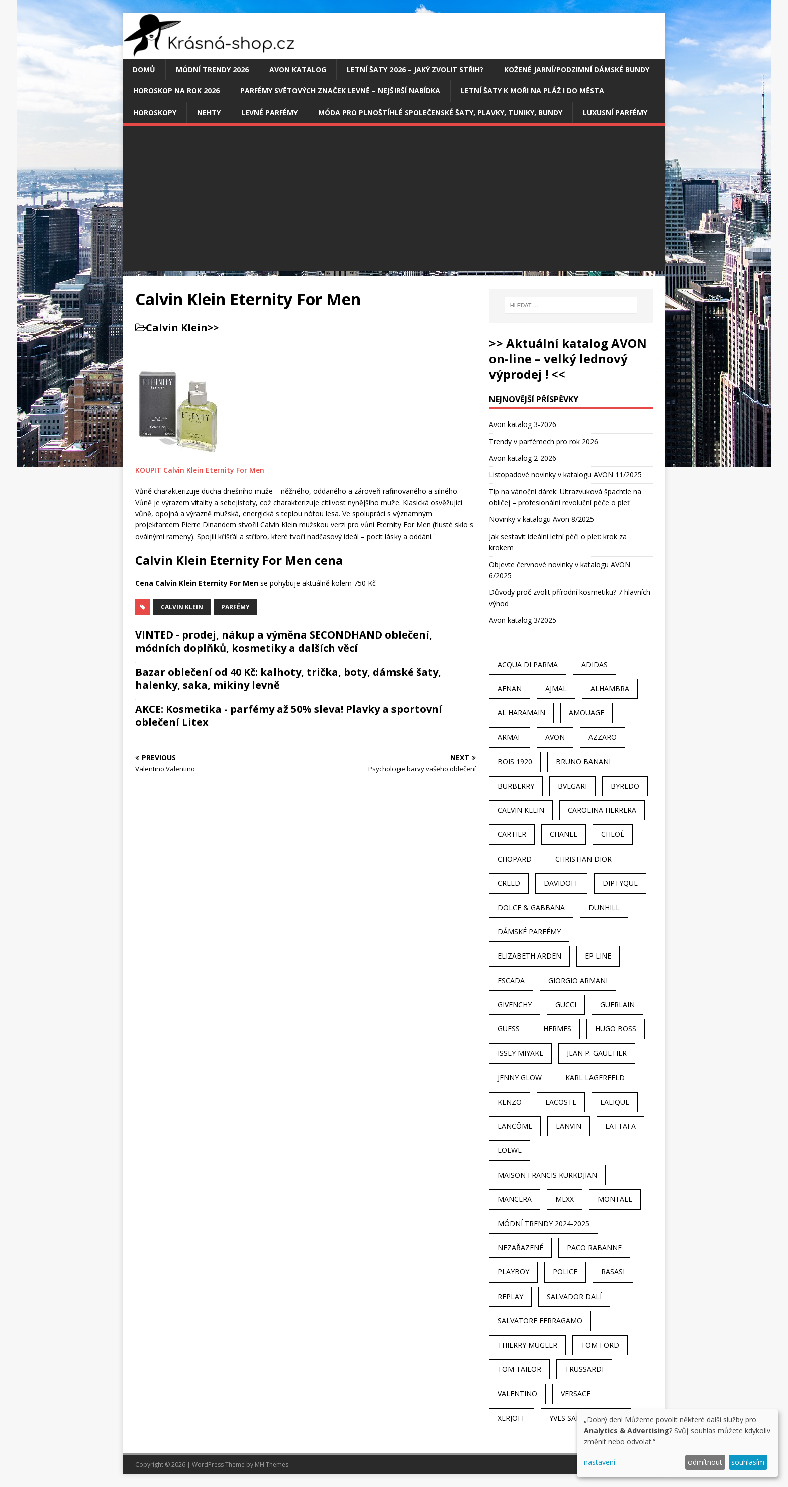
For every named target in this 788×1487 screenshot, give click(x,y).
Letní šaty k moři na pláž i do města (532, 90)
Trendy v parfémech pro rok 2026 (543, 441)
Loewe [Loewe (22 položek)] (510, 1150)
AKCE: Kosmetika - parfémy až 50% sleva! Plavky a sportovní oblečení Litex (288, 715)
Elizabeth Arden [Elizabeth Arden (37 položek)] (529, 956)
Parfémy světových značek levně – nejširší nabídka (340, 90)
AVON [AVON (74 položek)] (555, 737)
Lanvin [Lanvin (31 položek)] (568, 1126)
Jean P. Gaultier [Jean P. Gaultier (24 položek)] (597, 1053)
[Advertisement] (394, 201)
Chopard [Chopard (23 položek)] (515, 859)
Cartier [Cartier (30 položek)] (512, 834)
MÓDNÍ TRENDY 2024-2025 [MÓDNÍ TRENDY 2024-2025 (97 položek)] (543, 1223)
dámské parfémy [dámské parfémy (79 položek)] (529, 931)
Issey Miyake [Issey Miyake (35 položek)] (520, 1053)
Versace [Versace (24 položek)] (575, 1393)
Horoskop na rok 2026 (176, 90)
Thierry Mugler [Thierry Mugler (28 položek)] (527, 1345)
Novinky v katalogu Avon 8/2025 (541, 519)
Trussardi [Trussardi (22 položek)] (584, 1369)
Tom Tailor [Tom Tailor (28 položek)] (519, 1369)
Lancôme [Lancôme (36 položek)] (515, 1126)
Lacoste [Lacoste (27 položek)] (560, 1102)
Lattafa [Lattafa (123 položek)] (620, 1126)
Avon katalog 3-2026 (522, 424)
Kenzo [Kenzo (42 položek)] (510, 1102)
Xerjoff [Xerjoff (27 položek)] (512, 1418)
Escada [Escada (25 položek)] (511, 980)
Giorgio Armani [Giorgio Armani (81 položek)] (578, 980)
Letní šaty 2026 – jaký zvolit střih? (415, 69)
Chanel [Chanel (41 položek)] (563, 834)
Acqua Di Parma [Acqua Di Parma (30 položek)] (528, 664)
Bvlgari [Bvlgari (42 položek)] (572, 786)
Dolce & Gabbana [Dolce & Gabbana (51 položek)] (531, 907)
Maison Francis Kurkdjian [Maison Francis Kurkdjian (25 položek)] (547, 1175)
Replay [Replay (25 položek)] (510, 1296)
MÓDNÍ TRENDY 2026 (212, 69)
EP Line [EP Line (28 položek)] (598, 956)
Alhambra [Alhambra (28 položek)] (609, 688)
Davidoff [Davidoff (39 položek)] (561, 883)
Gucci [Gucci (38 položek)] (565, 1004)
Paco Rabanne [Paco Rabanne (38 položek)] (594, 1247)
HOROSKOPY (154, 112)
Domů (144, 69)
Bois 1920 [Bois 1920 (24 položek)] (515, 761)
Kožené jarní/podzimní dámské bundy (576, 69)
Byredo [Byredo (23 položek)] (625, 786)
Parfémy (235, 607)
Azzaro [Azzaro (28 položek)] (602, 737)
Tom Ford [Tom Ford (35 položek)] (600, 1345)
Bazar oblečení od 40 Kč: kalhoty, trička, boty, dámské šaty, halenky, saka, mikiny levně (288, 678)
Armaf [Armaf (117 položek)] (510, 737)
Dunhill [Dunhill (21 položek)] (604, 907)
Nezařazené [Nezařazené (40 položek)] (520, 1247)
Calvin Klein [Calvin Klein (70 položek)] (521, 810)
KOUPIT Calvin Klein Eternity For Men (199, 470)
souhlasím (747, 1462)
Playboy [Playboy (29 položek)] (513, 1272)
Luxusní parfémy (615, 112)
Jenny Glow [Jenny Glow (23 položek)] (520, 1077)
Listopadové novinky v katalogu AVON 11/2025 (565, 474)
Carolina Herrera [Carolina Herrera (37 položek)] (602, 810)
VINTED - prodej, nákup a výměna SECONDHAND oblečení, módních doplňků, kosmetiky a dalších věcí (283, 641)
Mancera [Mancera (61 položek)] (515, 1199)
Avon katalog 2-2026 (522, 458)
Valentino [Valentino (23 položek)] (517, 1393)
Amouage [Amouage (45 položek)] (586, 712)
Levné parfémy (269, 112)
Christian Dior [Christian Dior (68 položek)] (583, 859)
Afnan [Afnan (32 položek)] (510, 688)
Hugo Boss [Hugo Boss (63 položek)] (615, 1028)
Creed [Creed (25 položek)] (509, 883)
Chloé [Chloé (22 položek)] (612, 834)
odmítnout (705, 1462)
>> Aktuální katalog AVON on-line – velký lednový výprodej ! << (568, 358)
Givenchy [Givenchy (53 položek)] (515, 1004)
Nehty (209, 112)
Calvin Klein (177, 327)
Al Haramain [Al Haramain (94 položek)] (521, 712)
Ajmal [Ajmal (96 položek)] (556, 688)
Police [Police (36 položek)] (565, 1272)
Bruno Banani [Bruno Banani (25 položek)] (583, 761)
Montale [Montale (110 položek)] (615, 1199)
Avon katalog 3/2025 (522, 620)
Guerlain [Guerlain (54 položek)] (617, 1004)
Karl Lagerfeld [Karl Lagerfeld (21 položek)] (595, 1077)
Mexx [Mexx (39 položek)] (564, 1199)
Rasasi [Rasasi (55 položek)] (613, 1272)
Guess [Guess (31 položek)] (509, 1028)
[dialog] (677, 1443)
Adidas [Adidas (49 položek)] (594, 664)
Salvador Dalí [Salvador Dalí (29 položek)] (574, 1296)
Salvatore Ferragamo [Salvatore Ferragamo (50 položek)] (540, 1320)
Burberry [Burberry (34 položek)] (516, 786)
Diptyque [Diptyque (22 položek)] (620, 883)
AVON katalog (297, 69)
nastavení (599, 1462)
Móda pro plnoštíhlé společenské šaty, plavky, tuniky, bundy (440, 112)
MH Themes (271, 1464)
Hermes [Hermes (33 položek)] (557, 1028)
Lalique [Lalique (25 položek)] (614, 1102)
